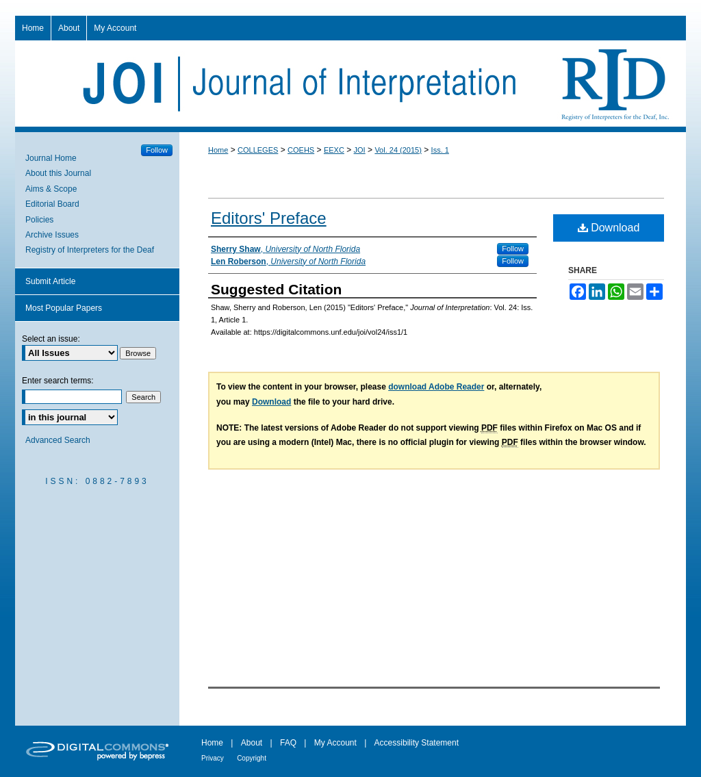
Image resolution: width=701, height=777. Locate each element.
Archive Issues (52, 235)
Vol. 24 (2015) (398, 150)
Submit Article (50, 281)
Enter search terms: (58, 380)
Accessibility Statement (416, 743)
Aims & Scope (51, 189)
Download (609, 227)
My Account (335, 743)
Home (218, 150)
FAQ (288, 743)
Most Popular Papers (63, 308)
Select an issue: (51, 339)
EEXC (334, 150)
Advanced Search (57, 440)
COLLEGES (258, 150)
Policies (39, 220)
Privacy (212, 758)
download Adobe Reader (436, 387)
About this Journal (58, 173)
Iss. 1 (440, 150)
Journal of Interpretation (350, 83)
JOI (360, 150)
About (251, 743)
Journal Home (51, 158)
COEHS (301, 150)
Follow (513, 248)
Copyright (251, 758)
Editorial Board (52, 204)
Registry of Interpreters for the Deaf (89, 250)
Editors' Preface (269, 218)
